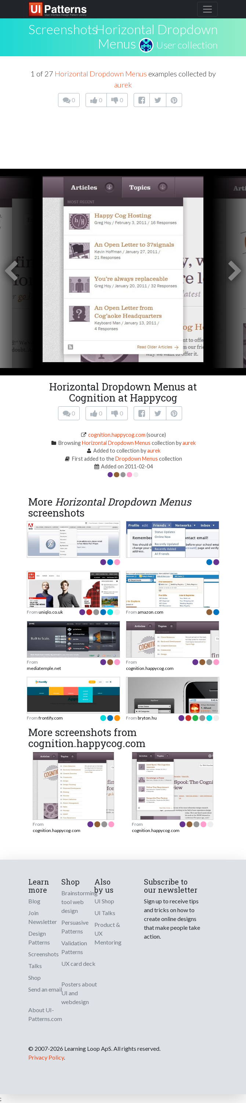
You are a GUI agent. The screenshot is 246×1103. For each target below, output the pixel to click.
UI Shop (104, 900)
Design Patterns (39, 938)
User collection (187, 45)
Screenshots (43, 953)
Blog (34, 900)
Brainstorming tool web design (79, 901)
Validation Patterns (74, 947)
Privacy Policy (46, 1057)
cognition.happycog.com (116, 435)
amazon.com (150, 612)
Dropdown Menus (136, 459)
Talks (35, 965)
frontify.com (51, 718)
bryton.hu (147, 718)
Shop (34, 977)
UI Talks (104, 912)
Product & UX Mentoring (108, 933)
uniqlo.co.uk (51, 612)
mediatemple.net (44, 668)
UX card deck (78, 963)
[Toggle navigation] (207, 9)
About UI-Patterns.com (45, 1014)
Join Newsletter (42, 917)
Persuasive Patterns (74, 927)
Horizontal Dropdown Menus (156, 36)
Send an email (45, 989)
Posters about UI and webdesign (79, 993)
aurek (123, 84)
